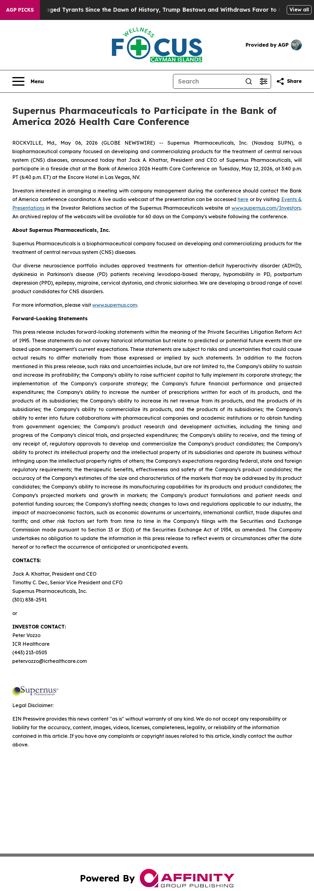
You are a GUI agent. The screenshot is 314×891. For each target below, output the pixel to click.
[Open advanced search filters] (263, 81)
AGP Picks (20, 10)
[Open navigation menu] (28, 81)
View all (299, 9)
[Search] (207, 81)
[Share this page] (289, 81)
